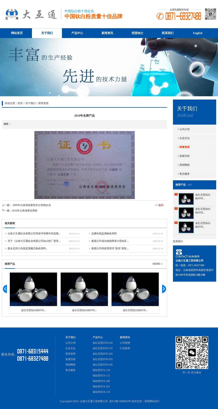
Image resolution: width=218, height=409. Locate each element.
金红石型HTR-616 (103, 348)
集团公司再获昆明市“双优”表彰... (110, 248)
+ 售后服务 (183, 173)
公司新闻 (125, 343)
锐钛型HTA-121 (101, 375)
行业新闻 (125, 348)
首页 (20, 103)
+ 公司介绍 (183, 129)
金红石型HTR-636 (103, 364)
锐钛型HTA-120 (101, 370)
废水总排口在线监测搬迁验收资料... (28, 248)
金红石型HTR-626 (103, 353)
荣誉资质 (70, 353)
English (198, 33)
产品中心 (77, 33)
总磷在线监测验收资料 (104, 233)
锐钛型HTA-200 (101, 381)
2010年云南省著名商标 (24, 210)
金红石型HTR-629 (103, 359)
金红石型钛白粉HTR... (33, 310)
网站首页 (17, 33)
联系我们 (167, 33)
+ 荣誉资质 (183, 147)
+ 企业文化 (183, 138)
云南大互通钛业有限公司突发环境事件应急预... (34, 233)
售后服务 (70, 370)
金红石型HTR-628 (103, 343)
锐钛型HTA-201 (101, 386)
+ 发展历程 (183, 156)
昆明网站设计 (152, 401)
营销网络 (70, 364)
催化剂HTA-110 (101, 392)
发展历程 (70, 359)
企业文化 (70, 348)
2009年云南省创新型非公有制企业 (32, 205)
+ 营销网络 (183, 165)
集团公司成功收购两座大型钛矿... (110, 241)
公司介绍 (70, 343)
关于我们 (47, 33)
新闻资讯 (107, 33)
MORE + (157, 263)
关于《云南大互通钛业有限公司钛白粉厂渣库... (34, 241)
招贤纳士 (137, 33)
